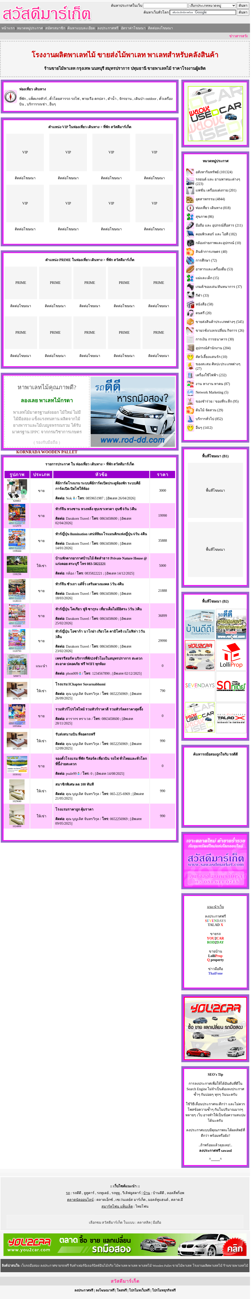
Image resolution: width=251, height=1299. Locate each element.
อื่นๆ (52, 104)
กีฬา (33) (202, 295)
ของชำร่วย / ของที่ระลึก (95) (217, 401)
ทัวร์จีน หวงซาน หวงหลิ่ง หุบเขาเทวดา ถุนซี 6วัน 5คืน (96, 509)
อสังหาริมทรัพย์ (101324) (214, 172)
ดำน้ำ (112, 99)
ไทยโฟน (142, 1206)
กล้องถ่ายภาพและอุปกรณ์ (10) (218, 243)
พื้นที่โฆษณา (215, 490)
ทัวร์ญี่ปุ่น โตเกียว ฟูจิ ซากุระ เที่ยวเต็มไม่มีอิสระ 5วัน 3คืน (98, 609)
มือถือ (157, 1222)
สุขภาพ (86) (205, 217)
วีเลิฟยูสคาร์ (131, 1193)
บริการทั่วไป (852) (209, 419)
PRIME (20, 283)
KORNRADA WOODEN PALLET (46, 452)
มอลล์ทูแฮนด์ (158, 1200)
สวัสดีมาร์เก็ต (125, 1281)
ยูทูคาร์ (89, 1193)
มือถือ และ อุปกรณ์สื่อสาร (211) (219, 225)
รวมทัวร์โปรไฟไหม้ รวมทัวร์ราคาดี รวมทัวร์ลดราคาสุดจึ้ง (99, 709)
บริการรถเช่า (37, 104)
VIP (25, 152)
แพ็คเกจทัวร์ (38, 99)
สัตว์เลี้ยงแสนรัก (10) (211, 357)
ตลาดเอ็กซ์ (104, 1200)
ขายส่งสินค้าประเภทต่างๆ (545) (220, 322)
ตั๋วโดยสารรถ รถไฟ (64, 99)
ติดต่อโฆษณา (25, 178)
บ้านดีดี (158, 1193)
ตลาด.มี (177, 1200)
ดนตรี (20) (203, 313)
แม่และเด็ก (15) (207, 278)
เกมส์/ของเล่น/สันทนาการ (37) (219, 287)
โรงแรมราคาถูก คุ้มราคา (74, 809)
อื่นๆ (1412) (204, 428)
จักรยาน (125, 99)
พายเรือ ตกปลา (93, 99)
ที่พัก (22, 99)
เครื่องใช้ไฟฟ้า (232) (211, 375)
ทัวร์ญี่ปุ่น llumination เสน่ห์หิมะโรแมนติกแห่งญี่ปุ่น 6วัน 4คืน (101, 534)
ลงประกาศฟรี (107, 28)
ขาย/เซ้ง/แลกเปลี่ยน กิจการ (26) (220, 330)
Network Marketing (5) (212, 392)
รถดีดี (77, 1193)
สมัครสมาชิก (55, 28)
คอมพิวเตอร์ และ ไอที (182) (216, 234)
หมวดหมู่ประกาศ (30, 28)
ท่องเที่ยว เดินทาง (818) (213, 208)
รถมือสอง (209, 754)
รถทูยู (115, 1193)
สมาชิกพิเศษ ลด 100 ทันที (74, 784)
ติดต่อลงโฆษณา (160, 28)
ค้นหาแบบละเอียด (81, 28)
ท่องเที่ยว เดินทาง (32, 89)
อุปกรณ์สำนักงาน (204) (213, 348)
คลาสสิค (144, 1222)
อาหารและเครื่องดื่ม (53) (214, 269)
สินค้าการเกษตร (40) (211, 252)
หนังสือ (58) (204, 304)
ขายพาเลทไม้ (159, 68)
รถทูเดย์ (103, 1193)
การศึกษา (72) (206, 260)
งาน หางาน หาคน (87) (213, 384)
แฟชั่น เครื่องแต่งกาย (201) (216, 190)
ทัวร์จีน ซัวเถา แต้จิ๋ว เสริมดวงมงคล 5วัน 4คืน (89, 584)
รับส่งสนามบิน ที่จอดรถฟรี (75, 734)
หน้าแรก (8, 28)
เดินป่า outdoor (145, 99)
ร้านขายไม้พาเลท (59, 68)
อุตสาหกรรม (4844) (210, 199)
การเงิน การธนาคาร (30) (215, 339)
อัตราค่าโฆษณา (133, 28)
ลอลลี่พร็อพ (175, 1193)
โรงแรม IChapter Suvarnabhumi (80, 684)
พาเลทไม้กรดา (56, 401)
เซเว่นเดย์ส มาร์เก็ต (130, 1200)
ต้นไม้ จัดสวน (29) (209, 410)
